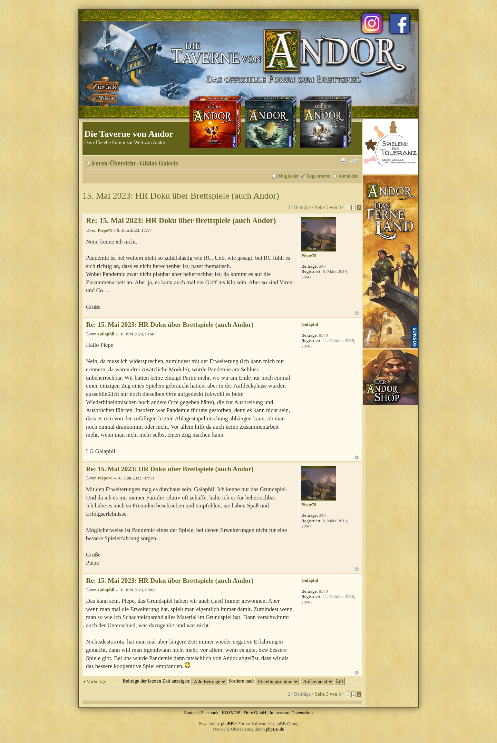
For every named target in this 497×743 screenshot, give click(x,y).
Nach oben (357, 313)
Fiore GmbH (254, 712)
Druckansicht (343, 161)
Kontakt (190, 712)
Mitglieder (288, 176)
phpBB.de (275, 729)
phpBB (227, 723)
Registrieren (318, 176)
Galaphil (106, 333)
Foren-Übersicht (114, 163)
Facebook (209, 712)
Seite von (328, 207)
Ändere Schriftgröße (354, 161)
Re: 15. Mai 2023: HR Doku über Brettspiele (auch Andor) (181, 220)
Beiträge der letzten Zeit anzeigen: (174, 681)
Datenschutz (302, 712)
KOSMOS (231, 712)
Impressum (280, 712)
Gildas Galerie (159, 163)
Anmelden (348, 176)
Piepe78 (105, 230)
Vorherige (96, 681)
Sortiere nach (263, 681)
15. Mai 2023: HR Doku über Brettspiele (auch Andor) (180, 196)
